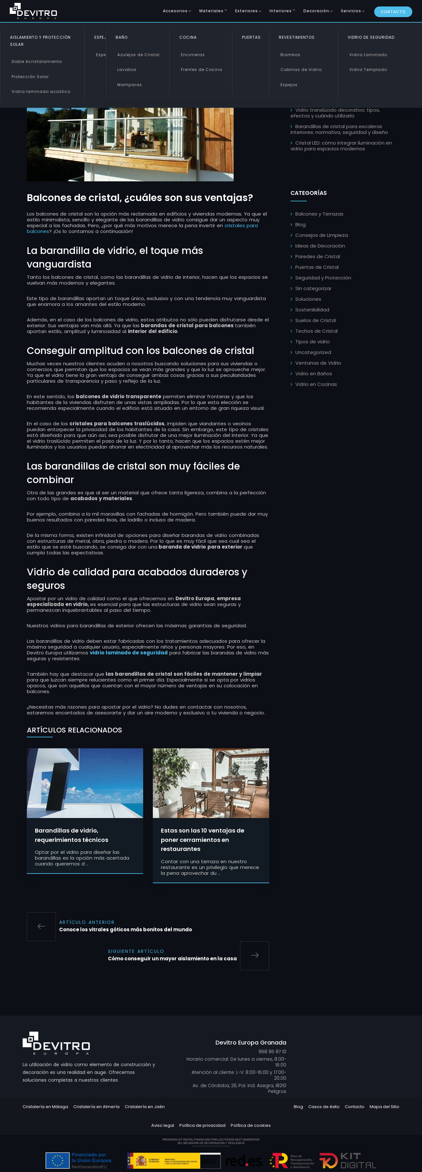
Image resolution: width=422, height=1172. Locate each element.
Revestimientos (297, 37)
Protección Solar (30, 76)
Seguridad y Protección (323, 277)
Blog (300, 224)
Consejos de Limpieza (321, 235)
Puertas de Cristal (317, 267)
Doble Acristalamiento (37, 61)
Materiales (211, 11)
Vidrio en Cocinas (316, 384)
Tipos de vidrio (312, 341)
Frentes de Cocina (201, 69)
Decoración (316, 11)
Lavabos (127, 69)
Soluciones (308, 299)
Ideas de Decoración (320, 245)
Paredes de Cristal (317, 256)
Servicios (351, 11)
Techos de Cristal (316, 331)
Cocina (188, 37)
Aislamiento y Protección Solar (40, 41)
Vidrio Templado (368, 69)
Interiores (280, 11)
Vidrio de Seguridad (371, 37)
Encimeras (193, 54)
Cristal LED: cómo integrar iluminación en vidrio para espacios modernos (341, 145)
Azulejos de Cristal (138, 54)
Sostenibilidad (312, 309)
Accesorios (175, 11)
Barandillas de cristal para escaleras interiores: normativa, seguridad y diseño (339, 129)
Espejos (104, 54)
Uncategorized (313, 352)
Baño (122, 37)
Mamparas (129, 84)
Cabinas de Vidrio (301, 69)
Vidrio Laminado (368, 54)
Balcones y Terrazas (319, 213)
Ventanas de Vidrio (318, 362)
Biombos (290, 54)
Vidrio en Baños (313, 373)
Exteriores (246, 11)
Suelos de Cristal (315, 320)
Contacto (393, 12)
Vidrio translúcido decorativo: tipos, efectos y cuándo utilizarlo (335, 112)
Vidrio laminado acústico (41, 91)
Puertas (251, 37)
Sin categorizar (313, 288)
